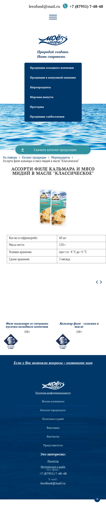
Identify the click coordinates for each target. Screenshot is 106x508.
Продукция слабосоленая (47, 116)
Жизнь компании (53, 401)
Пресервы (37, 107)
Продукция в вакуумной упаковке (53, 77)
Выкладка (53, 427)
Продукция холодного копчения (52, 68)
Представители (53, 445)
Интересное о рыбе (53, 466)
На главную (10, 157)
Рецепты (53, 461)
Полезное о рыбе (53, 419)
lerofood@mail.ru (44, 7)
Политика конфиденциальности (53, 393)
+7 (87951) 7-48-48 (86, 6)
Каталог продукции (34, 157)
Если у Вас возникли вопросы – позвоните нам (53, 362)
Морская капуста (41, 97)
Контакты (53, 436)
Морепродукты (40, 87)
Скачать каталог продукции (55, 149)
